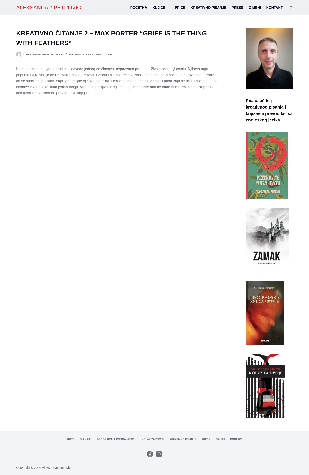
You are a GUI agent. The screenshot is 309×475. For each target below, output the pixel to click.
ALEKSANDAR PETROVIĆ (48, 8)
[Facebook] (150, 454)
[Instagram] (159, 454)
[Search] (291, 7)
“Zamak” (85, 439)
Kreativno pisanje (208, 7)
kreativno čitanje (99, 54)
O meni (255, 7)
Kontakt (274, 7)
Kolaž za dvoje (153, 439)
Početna (138, 7)
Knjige (162, 7)
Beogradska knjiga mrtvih (116, 439)
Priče (180, 7)
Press (237, 7)
